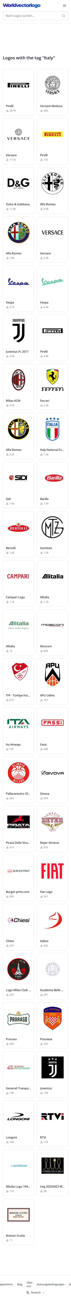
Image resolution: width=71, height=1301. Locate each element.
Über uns (30, 1284)
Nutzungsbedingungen (51, 1284)
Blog (19, 1284)
